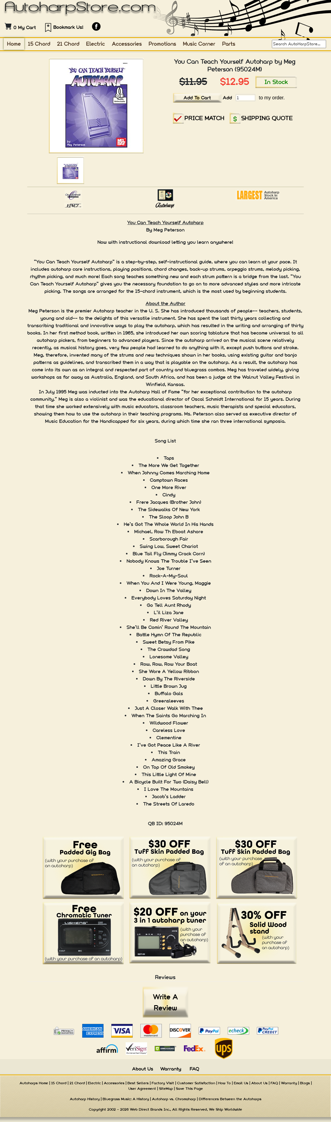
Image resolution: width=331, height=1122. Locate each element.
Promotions (162, 43)
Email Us (241, 1083)
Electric (95, 43)
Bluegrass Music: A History (126, 1099)
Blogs (305, 1083)
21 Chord (68, 43)
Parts (228, 43)
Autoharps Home (34, 1083)
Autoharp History (85, 1099)
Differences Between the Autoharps (230, 1099)
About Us (142, 1069)
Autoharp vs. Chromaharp (174, 1099)
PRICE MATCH (204, 117)
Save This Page (189, 1088)
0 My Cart (24, 27)
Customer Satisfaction (196, 1083)
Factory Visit (163, 1083)
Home (14, 43)
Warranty (170, 1069)
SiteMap (166, 1088)
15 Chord (39, 43)
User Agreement (142, 1088)
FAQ (194, 1069)
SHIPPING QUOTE (267, 117)
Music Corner (199, 43)
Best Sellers (138, 1083)
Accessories (127, 43)
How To (224, 1083)
